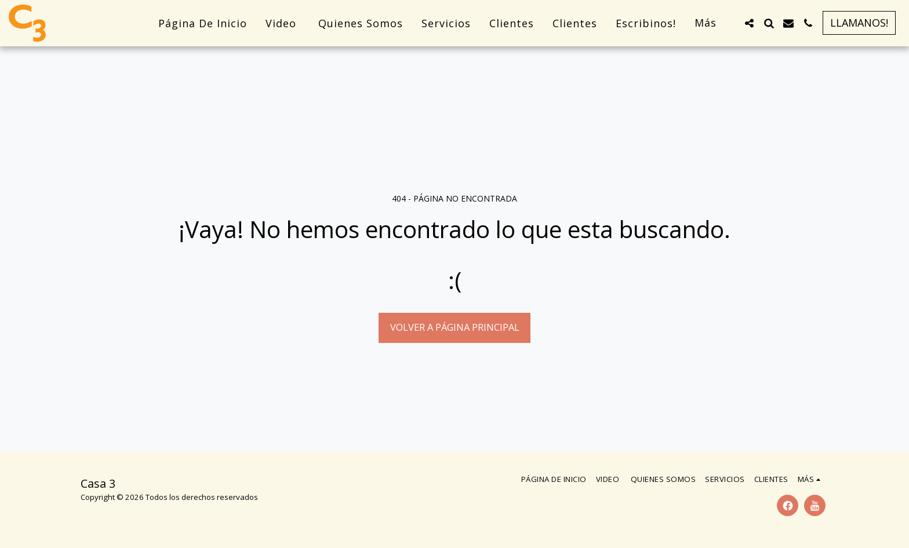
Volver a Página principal (454, 327)
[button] (749, 23)
